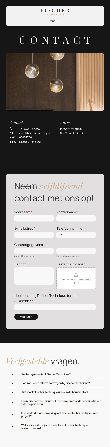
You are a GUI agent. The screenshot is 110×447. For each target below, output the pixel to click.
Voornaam (23, 212)
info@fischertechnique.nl (36, 133)
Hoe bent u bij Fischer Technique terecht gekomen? (46, 298)
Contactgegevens (28, 244)
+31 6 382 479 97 (29, 129)
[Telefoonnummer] (76, 235)
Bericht (20, 264)
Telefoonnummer (70, 228)
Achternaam (67, 212)
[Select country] (59, 235)
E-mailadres (24, 228)
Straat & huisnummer (24, 256)
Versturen (26, 316)
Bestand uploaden (70, 264)
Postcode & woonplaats (67, 256)
